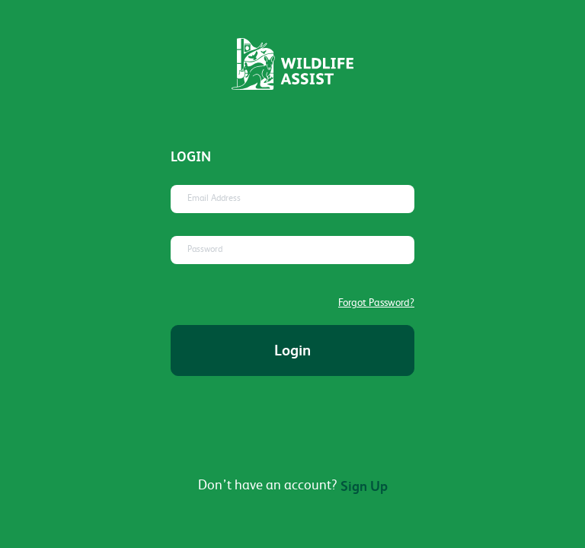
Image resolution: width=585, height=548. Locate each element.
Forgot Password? (376, 301)
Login (292, 350)
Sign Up (364, 486)
